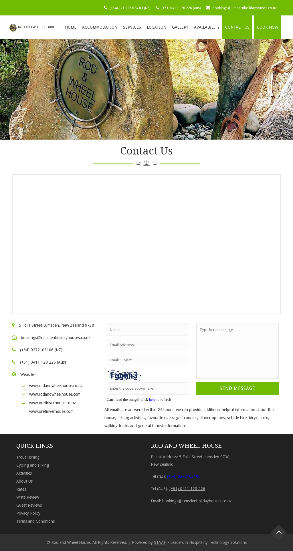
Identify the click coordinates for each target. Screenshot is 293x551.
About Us (24, 481)
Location (156, 27)
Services (132, 27)
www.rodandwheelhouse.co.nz (56, 385)
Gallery (180, 27)
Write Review (27, 497)
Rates (21, 489)
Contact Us (237, 27)
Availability (206, 27)
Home (70, 27)
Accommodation (99, 27)
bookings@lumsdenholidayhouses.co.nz (245, 8)
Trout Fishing (27, 457)
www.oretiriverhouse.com (51, 411)
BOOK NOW (267, 27)
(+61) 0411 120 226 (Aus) (181, 8)
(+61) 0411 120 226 (187, 488)
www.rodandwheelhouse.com (54, 394)
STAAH (160, 542)
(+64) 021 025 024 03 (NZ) (130, 8)
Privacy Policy (28, 513)
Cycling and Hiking (32, 465)
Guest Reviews (29, 505)
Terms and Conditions (35, 521)
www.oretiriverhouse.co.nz (52, 403)
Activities (24, 473)
